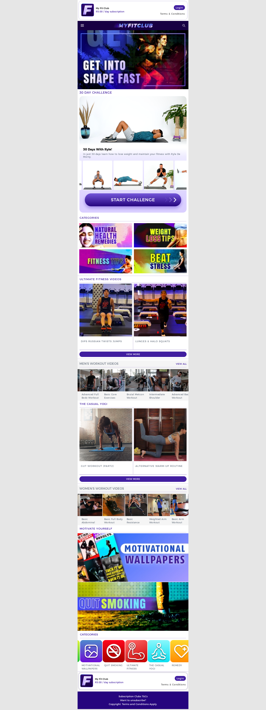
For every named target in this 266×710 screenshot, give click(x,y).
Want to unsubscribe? (133, 701)
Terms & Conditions (172, 13)
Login (179, 7)
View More (133, 354)
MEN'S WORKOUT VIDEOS (98, 363)
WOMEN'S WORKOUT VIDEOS (101, 488)
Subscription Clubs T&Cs (133, 697)
